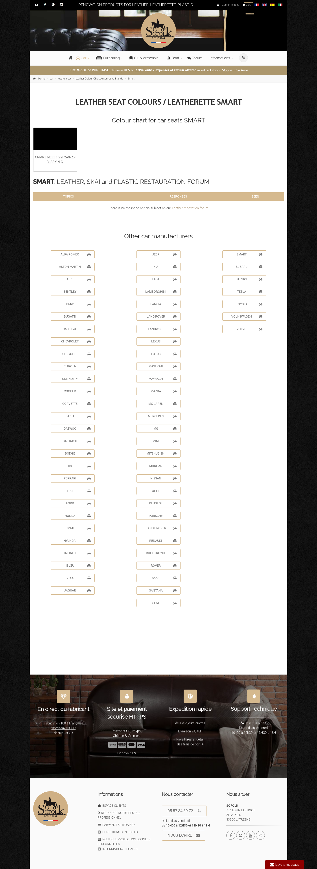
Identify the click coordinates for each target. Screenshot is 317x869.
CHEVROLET (76, 341)
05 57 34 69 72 (184, 811)
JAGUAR (77, 590)
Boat (173, 58)
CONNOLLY (76, 379)
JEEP (164, 254)
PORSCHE (163, 516)
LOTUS (164, 354)
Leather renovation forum (190, 208)
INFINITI (77, 553)
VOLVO (249, 329)
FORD (78, 503)
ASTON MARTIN (75, 266)
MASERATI (163, 366)
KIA (165, 266)
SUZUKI (249, 279)
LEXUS (164, 341)
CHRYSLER (76, 354)
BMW (78, 304)
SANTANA (163, 590)
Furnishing (108, 58)
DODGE (78, 453)
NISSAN (163, 478)
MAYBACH (163, 379)
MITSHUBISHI (161, 453)
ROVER (164, 565)
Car (81, 58)
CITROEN (77, 366)
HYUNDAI (77, 540)
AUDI (78, 279)
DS (79, 466)
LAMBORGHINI (161, 291)
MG (165, 428)
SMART (249, 254)
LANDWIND (162, 329)
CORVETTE (76, 403)
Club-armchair (143, 58)
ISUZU (78, 565)
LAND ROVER (162, 316)
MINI (165, 441)
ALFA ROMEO (76, 254)
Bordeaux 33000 (63, 725)
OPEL (164, 491)
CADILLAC (77, 329)
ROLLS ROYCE (161, 553)
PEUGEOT (163, 503)
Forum (195, 58)
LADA (164, 279)
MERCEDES (162, 416)
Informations (220, 58)
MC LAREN (162, 403)
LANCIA (163, 304)
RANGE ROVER (161, 528)
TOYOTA (249, 304)
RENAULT (163, 540)
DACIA (78, 416)
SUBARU (249, 266)
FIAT (79, 491)
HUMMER (77, 528)
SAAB (164, 578)
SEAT (164, 603)
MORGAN (163, 466)
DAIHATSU (77, 441)
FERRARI (77, 478)
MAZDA (164, 391)
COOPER (77, 391)
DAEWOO (77, 428)
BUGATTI (77, 316)
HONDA (78, 516)
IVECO (78, 578)
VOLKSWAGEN (246, 316)
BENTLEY (77, 291)
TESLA (249, 291)
